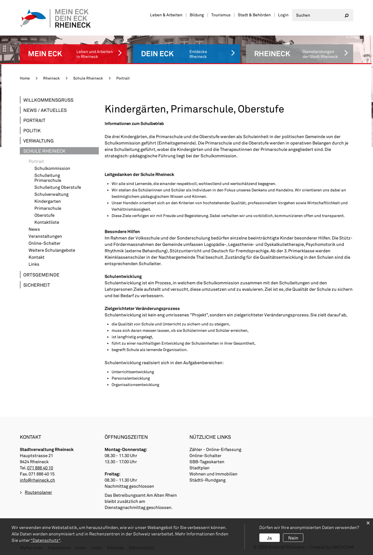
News (34, 229)
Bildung (197, 14)
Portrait (34, 120)
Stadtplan (199, 467)
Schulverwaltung (51, 194)
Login (283, 14)
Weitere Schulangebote (52, 250)
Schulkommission (52, 168)
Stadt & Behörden (254, 14)
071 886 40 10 (40, 467)
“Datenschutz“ (45, 540)
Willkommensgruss (48, 100)
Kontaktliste (46, 222)
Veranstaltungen (45, 236)
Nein (293, 537)
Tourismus (221, 14)
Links (34, 264)
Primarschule (47, 208)
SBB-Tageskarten (206, 461)
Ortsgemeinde (41, 274)
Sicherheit (36, 285)
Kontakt (37, 257)
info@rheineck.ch (37, 479)
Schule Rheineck (44, 151)
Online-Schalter (45, 243)
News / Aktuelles (45, 110)
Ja (269, 537)
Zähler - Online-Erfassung (215, 449)
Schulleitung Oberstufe (57, 187)
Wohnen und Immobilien (213, 473)
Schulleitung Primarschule (47, 178)
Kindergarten (47, 201)
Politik (32, 130)
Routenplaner (38, 492)
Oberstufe (44, 215)
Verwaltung (38, 140)
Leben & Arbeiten (166, 14)
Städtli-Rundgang (207, 479)
